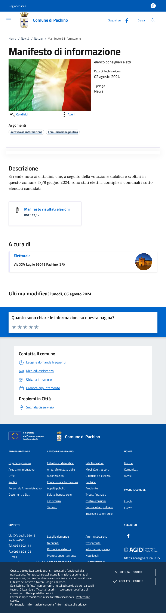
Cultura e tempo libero (99, 507)
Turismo (52, 507)
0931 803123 (22, 551)
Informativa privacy (98, 549)
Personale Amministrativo (25, 488)
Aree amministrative (21, 469)
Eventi (128, 507)
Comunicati (131, 469)
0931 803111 (22, 545)
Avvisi (128, 475)
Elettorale (22, 256)
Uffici (12, 475)
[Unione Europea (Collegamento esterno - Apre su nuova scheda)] (28, 437)
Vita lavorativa (95, 463)
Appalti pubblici (56, 488)
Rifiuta (128, 572)
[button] (18, 6)
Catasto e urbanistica (60, 463)
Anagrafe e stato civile (61, 469)
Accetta (127, 581)
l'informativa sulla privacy (70, 604)
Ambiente (92, 488)
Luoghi (128, 501)
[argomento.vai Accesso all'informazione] (26, 132)
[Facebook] (125, 20)
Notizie (38, 38)
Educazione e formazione (62, 482)
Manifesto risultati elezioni (47, 209)
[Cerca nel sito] (152, 20)
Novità (25, 38)
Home (12, 38)
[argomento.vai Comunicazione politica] (63, 132)
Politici (13, 482)
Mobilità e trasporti (97, 469)
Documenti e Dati (19, 494)
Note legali (92, 555)
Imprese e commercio (99, 513)
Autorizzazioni (55, 475)
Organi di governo (20, 463)
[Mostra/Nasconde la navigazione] (8, 19)
